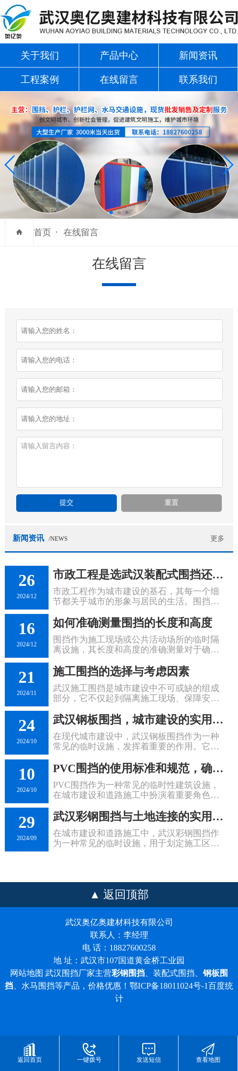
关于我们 (40, 55)
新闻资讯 (198, 55)
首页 (42, 232)
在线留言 (119, 79)
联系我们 (198, 79)
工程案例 (40, 79)
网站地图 (26, 973)
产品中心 (119, 55)
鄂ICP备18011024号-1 (169, 985)
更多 (217, 538)
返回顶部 (126, 894)
